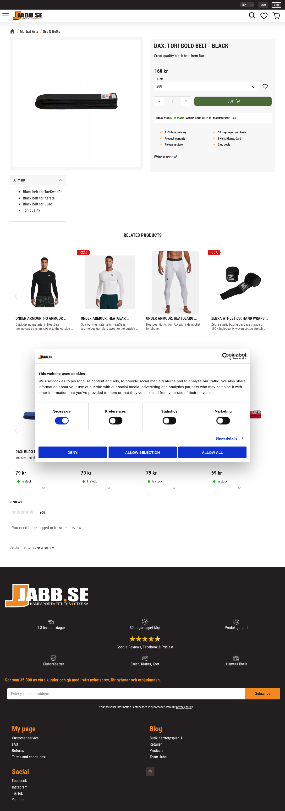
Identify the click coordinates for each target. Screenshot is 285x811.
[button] (8, 16)
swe (263, 5)
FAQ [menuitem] (15, 744)
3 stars (23, 512)
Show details (226, 438)
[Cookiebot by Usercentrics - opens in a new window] (226, 356)
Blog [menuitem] (156, 729)
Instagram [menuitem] (19, 787)
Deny (73, 452)
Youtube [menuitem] (18, 800)
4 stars (27, 512)
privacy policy (184, 707)
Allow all (212, 452)
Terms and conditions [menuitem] (28, 757)
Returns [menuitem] (18, 751)
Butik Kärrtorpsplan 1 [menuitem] (166, 738)
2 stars (18, 512)
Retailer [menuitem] (156, 744)
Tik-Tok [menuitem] (17, 793)
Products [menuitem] (156, 751)
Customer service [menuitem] (25, 738)
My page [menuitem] (24, 729)
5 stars (31, 512)
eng (276, 5)
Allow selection (142, 452)
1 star (14, 512)
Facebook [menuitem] (19, 781)
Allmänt (19, 180)
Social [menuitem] (20, 772)
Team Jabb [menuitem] (158, 757)
